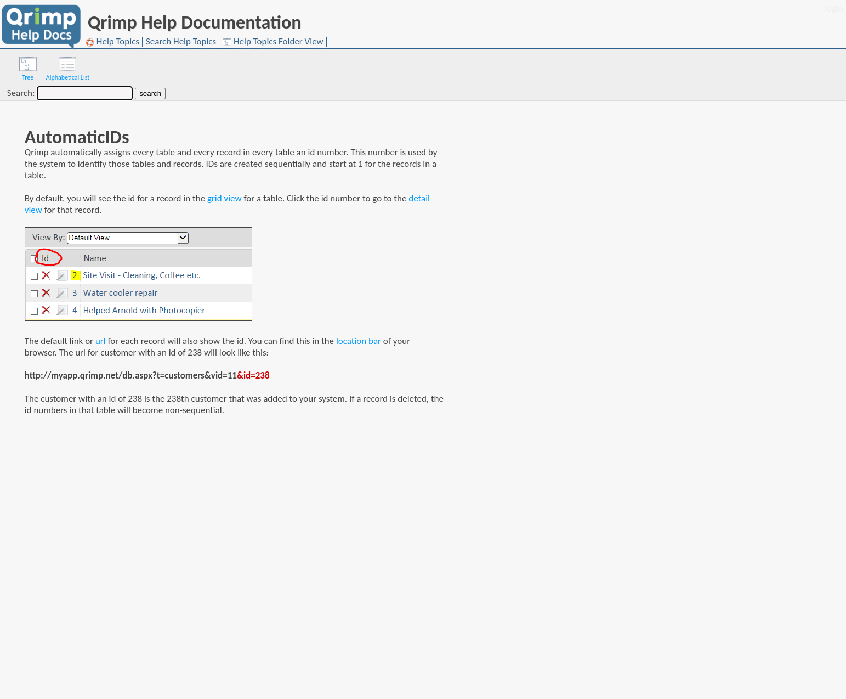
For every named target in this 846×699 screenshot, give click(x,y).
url (100, 341)
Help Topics (112, 42)
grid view (224, 198)
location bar (358, 341)
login (834, 8)
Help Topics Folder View (273, 42)
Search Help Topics (181, 41)
